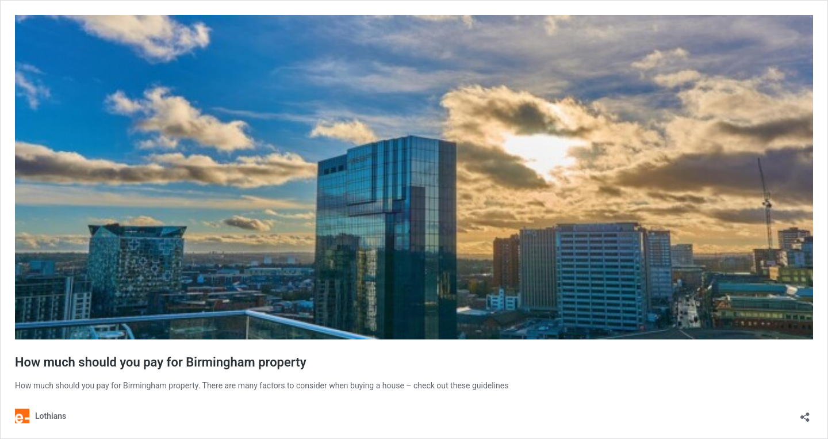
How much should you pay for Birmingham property (160, 362)
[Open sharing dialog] (805, 413)
